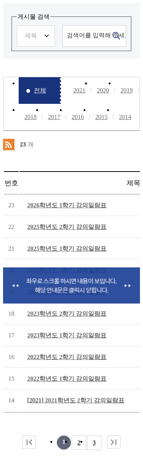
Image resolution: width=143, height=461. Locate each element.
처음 (29, 442)
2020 (103, 90)
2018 (30, 117)
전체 (40, 90)
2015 (101, 117)
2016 (78, 117)
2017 (54, 117)
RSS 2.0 (8, 144)
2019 (127, 90)
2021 (79, 90)
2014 (125, 117)
